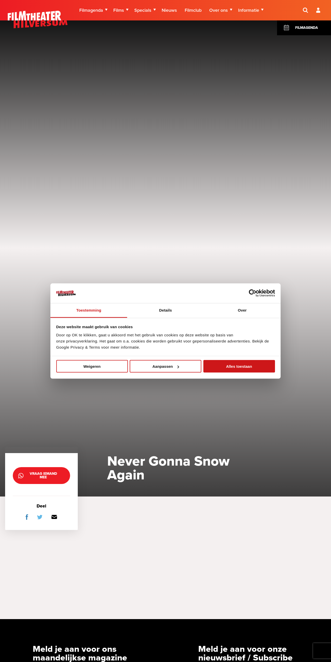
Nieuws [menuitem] (169, 10)
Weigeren (92, 366)
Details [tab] (165, 310)
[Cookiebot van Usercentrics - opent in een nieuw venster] (252, 293)
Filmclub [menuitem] (193, 10)
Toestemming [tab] (88, 310)
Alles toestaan (239, 366)
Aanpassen (165, 366)
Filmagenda (306, 27)
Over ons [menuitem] (218, 10)
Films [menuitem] (118, 10)
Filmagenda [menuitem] (91, 10)
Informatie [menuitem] (248, 10)
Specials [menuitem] (142, 10)
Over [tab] (242, 310)
